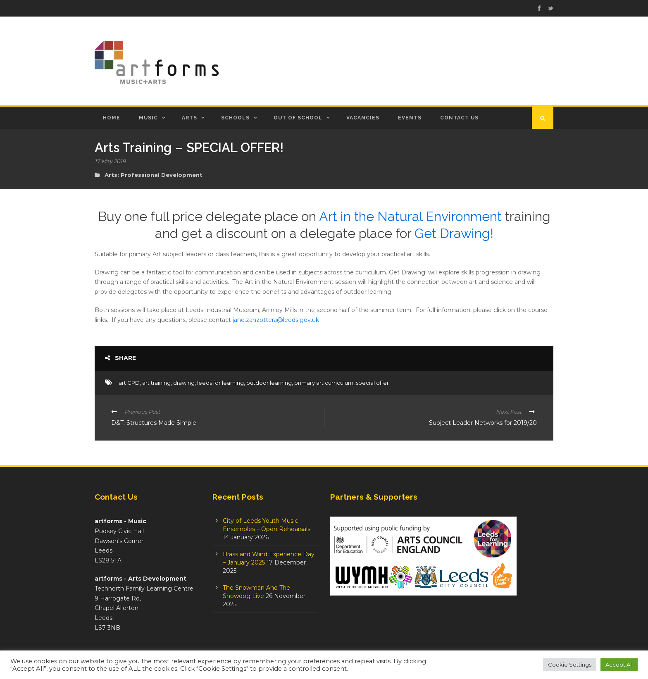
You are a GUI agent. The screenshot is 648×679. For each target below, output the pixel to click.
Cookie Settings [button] (569, 664)
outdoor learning (269, 382)
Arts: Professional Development (153, 175)
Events (410, 118)
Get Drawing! (454, 233)
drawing (184, 382)
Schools (235, 118)
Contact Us (459, 118)
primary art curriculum (323, 382)
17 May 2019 (110, 161)
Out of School (298, 118)
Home (111, 118)
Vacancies (362, 118)
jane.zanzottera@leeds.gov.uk (276, 320)
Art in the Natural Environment (410, 216)
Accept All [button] (619, 664)
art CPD (129, 382)
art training (156, 382)
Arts (189, 118)
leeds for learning (220, 382)
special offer (372, 382)
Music (148, 118)
